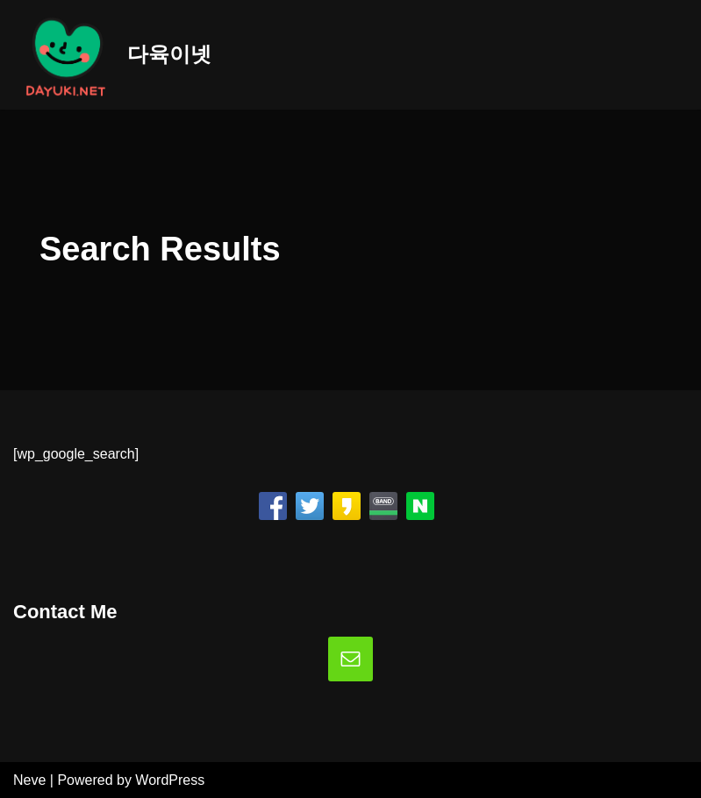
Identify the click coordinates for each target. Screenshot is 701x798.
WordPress (169, 780)
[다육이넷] (112, 54)
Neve (29, 780)
